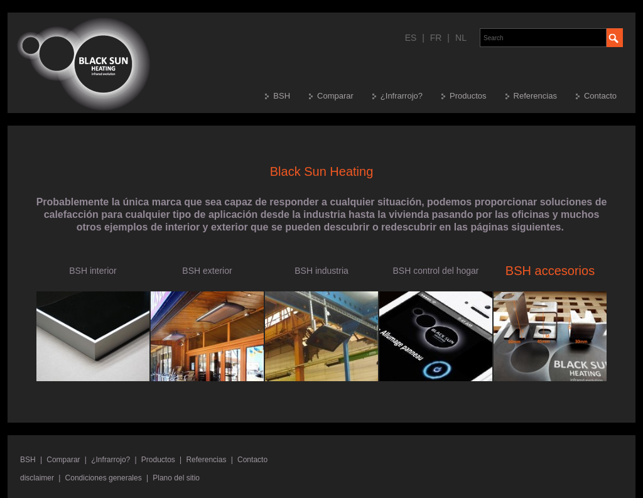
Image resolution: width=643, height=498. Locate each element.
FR (436, 38)
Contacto (600, 95)
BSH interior (92, 271)
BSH (281, 95)
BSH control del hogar (436, 271)
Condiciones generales (103, 478)
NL (461, 38)
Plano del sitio (176, 478)
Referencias (535, 95)
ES (411, 38)
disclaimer (37, 478)
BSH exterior (207, 271)
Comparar (335, 95)
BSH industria (321, 271)
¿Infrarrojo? (402, 95)
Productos (468, 95)
